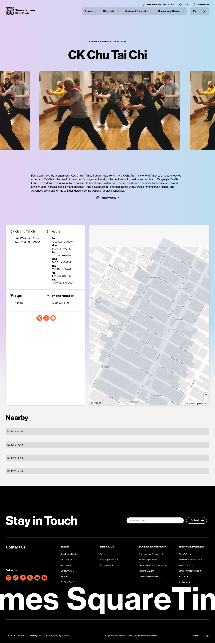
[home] (20, 11)
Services (104, 41)
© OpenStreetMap (201, 404)
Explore (93, 41)
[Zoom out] (206, 399)
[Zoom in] (206, 395)
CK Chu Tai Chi (119, 41)
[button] (91, 11)
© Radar (190, 404)
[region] (149, 315)
